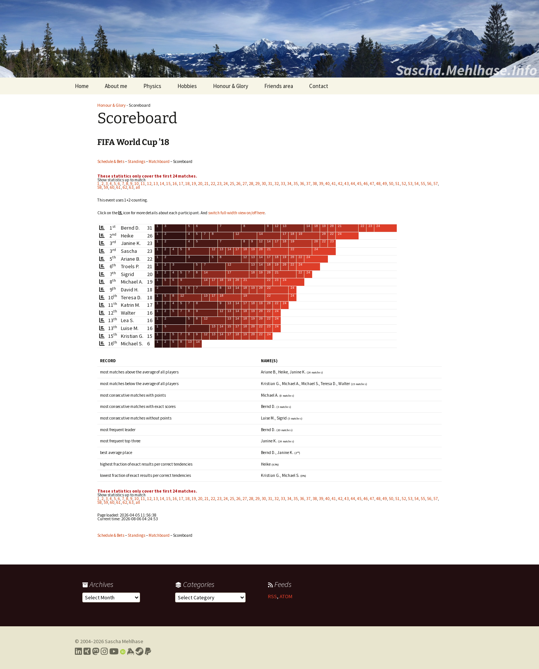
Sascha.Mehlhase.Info (466, 70)
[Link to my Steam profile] (139, 651)
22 (213, 183)
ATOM (286, 596)
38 (315, 183)
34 (289, 183)
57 (435, 183)
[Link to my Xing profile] (87, 651)
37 (308, 183)
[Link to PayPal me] (148, 651)
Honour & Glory (230, 86)
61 (118, 187)
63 (131, 187)
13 (155, 183)
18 (187, 183)
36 (302, 183)
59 (106, 187)
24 (225, 183)
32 (276, 183)
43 (346, 183)
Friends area (278, 86)
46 (365, 183)
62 (125, 187)
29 (257, 183)
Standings (136, 161)
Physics (152, 86)
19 (194, 183)
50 (391, 183)
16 (175, 183)
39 (321, 183)
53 (410, 183)
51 (397, 183)
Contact (318, 86)
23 (219, 183)
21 (206, 183)
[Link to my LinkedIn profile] (78, 651)
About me (116, 86)
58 (99, 187)
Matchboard (159, 161)
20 (200, 183)
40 (327, 183)
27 (245, 183)
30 (264, 183)
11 (143, 183)
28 (251, 183)
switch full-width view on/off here (236, 212)
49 (385, 183)
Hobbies (187, 86)
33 (283, 183)
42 (340, 183)
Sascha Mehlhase (124, 641)
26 (238, 183)
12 (149, 183)
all (137, 187)
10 (136, 183)
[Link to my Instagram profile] (104, 651)
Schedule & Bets (110, 161)
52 (404, 183)
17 (181, 183)
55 (423, 183)
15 (168, 183)
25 (232, 183)
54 (416, 183)
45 (359, 183)
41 (334, 183)
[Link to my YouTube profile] (114, 651)
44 (353, 183)
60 (112, 187)
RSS (272, 596)
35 (295, 183)
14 (162, 183)
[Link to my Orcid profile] (122, 651)
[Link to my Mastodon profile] (95, 651)
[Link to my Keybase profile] (130, 651)
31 (270, 183)
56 (429, 183)
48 (378, 183)
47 (372, 183)
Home (82, 86)
